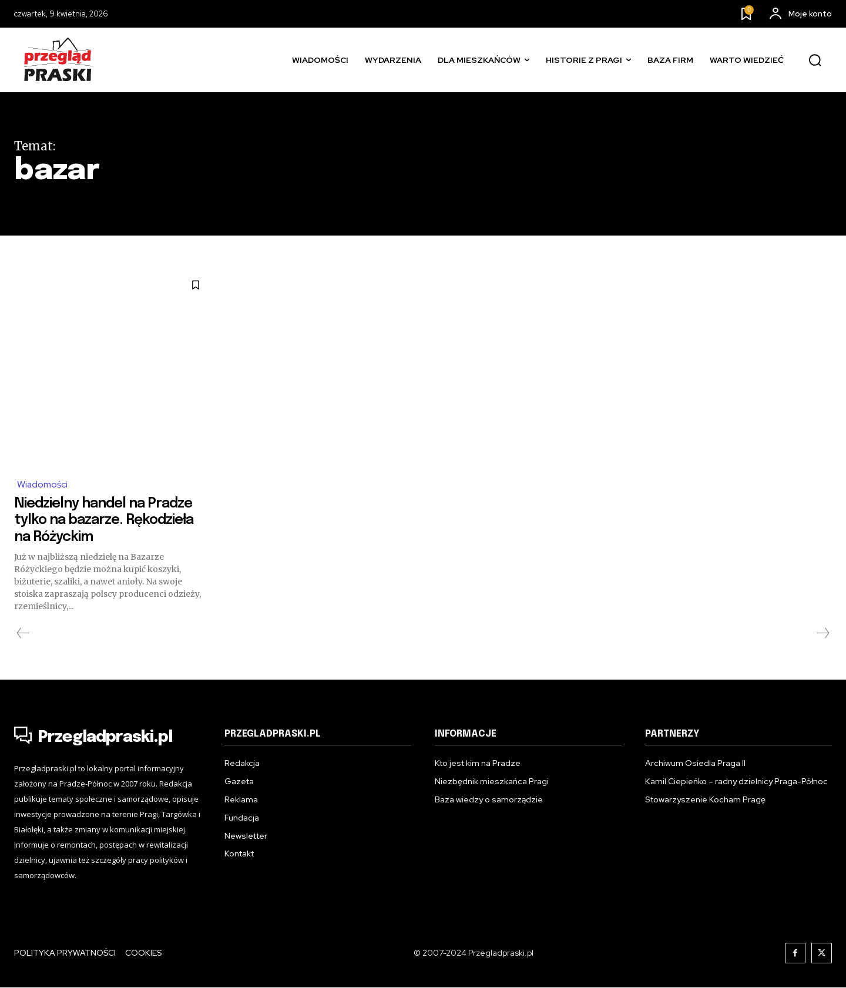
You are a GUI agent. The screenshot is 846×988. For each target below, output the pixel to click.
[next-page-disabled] (822, 634)
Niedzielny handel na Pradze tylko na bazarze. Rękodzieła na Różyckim (101, 520)
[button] (815, 60)
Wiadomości (42, 484)
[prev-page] (23, 634)
